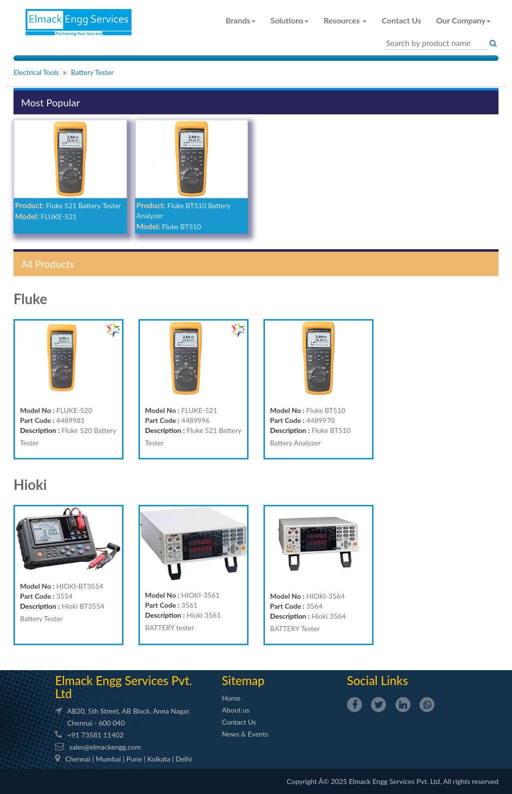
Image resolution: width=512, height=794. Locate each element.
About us (236, 710)
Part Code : (37, 420)
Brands (241, 20)
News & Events (245, 734)
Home (231, 698)
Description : (40, 430)
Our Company (463, 20)
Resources (345, 20)
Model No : (37, 410)
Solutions (289, 20)
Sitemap (243, 680)
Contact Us (401, 20)
